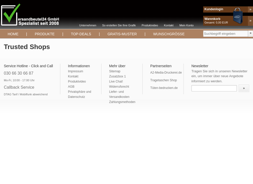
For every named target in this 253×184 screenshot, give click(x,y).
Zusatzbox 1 (117, 76)
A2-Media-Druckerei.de (166, 72)
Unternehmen (87, 25)
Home (13, 34)
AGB (71, 86)
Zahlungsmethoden (122, 102)
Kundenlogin (213, 9)
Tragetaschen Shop (163, 80)
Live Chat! (116, 81)
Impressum (75, 71)
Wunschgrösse (169, 34)
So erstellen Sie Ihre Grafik (119, 25)
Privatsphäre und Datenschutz (79, 94)
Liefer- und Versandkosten (119, 94)
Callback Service (19, 87)
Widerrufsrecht (119, 86)
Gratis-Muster (122, 34)
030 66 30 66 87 (18, 73)
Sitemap (114, 71)
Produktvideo (150, 25)
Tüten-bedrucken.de (164, 88)
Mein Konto (186, 25)
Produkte (45, 34)
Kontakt (169, 25)
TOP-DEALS (81, 34)
